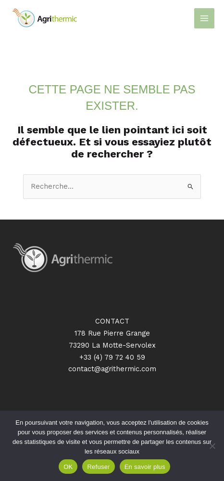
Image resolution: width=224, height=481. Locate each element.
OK (68, 466)
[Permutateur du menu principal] (204, 18)
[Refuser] (212, 446)
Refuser (98, 466)
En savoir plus (144, 466)
